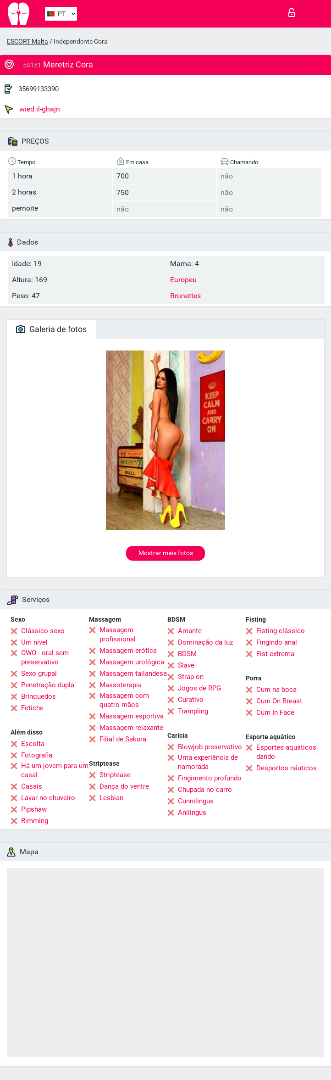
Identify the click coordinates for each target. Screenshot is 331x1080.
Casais (31, 786)
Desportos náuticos (286, 768)
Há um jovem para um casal (54, 770)
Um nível (34, 642)
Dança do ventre (124, 786)
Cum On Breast (279, 701)
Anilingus (192, 812)
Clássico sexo (43, 631)
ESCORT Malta (27, 41)
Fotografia (36, 755)
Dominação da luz (205, 642)
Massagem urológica (131, 662)
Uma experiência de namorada (208, 762)
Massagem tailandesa (133, 673)
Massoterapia (120, 685)
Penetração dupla (47, 685)
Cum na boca (276, 689)
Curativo (191, 700)
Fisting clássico (280, 631)
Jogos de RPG (199, 688)
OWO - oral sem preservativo (45, 657)
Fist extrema (275, 654)
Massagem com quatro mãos (124, 700)
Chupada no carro (205, 789)
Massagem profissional (117, 634)
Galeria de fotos (51, 329)
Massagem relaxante (131, 728)
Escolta (32, 744)
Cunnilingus (196, 801)
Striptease (115, 775)
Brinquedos (38, 696)
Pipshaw (34, 809)
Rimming (34, 821)
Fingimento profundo (210, 778)
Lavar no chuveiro (48, 798)
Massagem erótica (128, 650)
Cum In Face (275, 712)
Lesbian (111, 798)
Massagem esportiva (131, 716)
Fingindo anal (276, 642)
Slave (186, 665)
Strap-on (191, 677)
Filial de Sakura (122, 739)
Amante (190, 631)
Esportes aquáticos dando (286, 752)
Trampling (193, 711)
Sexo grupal (39, 673)
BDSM (187, 654)
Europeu (183, 279)
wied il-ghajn (32, 109)
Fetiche (32, 708)
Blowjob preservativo (210, 747)
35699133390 (38, 89)
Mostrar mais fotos (165, 553)
